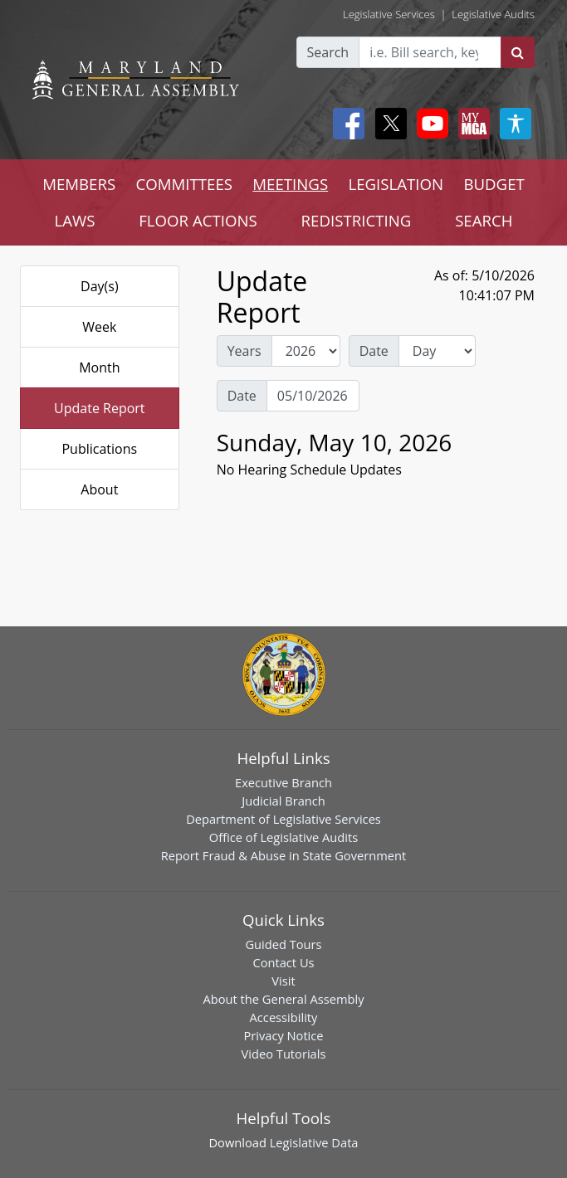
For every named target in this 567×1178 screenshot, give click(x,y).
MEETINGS (290, 183)
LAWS (74, 220)
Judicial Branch (283, 800)
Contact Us (283, 962)
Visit (283, 980)
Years (244, 351)
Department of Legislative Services (283, 818)
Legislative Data (314, 1142)
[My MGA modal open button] (471, 123)
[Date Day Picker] (312, 395)
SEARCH (483, 220)
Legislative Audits (493, 14)
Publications (99, 449)
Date (374, 351)
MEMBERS (78, 183)
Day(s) (100, 286)
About (99, 489)
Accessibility (284, 1017)
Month (99, 367)
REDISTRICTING (356, 220)
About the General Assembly (283, 999)
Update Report (99, 408)
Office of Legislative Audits (283, 837)
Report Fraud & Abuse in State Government (283, 855)
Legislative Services (389, 14)
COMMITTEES (183, 183)
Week (99, 327)
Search (328, 52)
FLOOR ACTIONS (198, 220)
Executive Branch (283, 782)
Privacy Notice (283, 1035)
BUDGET (493, 183)
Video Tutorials (284, 1053)
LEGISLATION (395, 183)
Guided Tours (283, 944)
